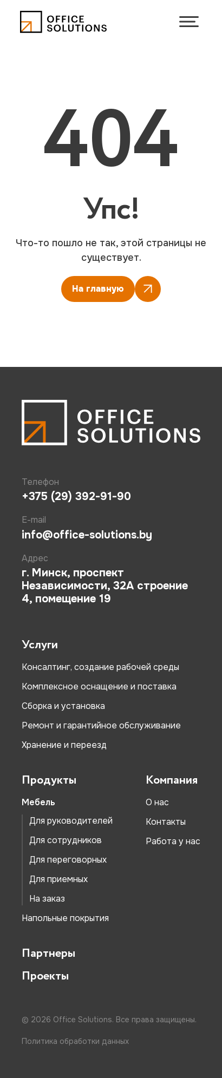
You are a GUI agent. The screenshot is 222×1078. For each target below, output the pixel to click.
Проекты (45, 976)
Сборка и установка (63, 706)
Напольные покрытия (65, 918)
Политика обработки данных (75, 1041)
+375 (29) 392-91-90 (76, 496)
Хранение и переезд (64, 745)
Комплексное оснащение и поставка (99, 686)
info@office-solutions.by (87, 535)
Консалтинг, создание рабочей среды (100, 667)
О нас (157, 802)
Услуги (40, 645)
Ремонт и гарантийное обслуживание (101, 725)
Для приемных (58, 879)
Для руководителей (71, 820)
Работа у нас (173, 841)
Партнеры (48, 953)
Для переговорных (68, 859)
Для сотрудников (65, 840)
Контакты (166, 821)
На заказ (47, 898)
